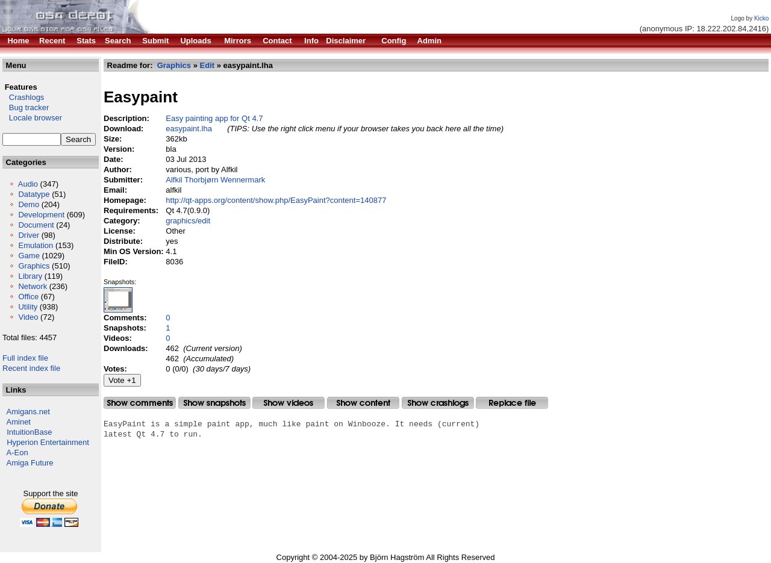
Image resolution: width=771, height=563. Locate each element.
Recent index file (31, 368)
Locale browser (32, 117)
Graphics (33, 265)
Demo (28, 204)
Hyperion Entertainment (48, 442)
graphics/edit (188, 220)
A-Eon (17, 452)
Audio (28, 183)
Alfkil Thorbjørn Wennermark (215, 179)
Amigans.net (28, 411)
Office (28, 296)
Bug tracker (25, 107)
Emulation (35, 245)
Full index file (25, 357)
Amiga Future (30, 462)
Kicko (761, 18)
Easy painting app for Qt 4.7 (214, 118)
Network (32, 286)
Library (30, 276)
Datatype (33, 194)
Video (28, 317)
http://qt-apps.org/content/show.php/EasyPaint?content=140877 (276, 200)
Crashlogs (23, 97)
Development (41, 214)
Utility (27, 306)
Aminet (19, 421)
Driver (28, 235)
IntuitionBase (29, 432)
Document (36, 224)
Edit (207, 65)
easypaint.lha (189, 128)
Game (28, 255)
